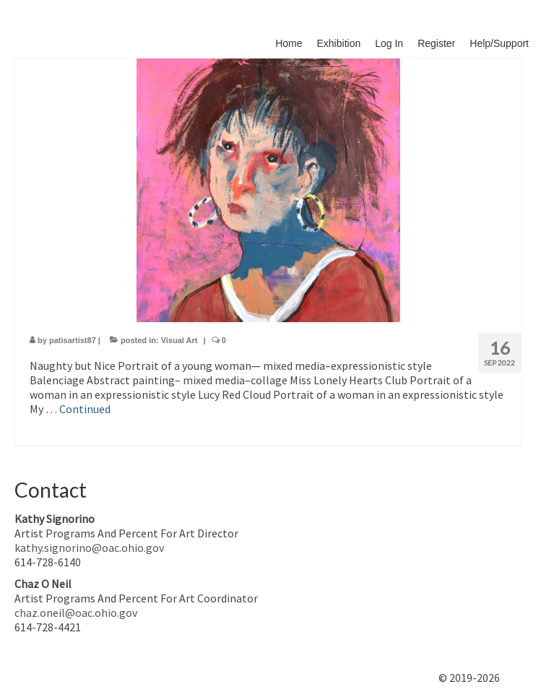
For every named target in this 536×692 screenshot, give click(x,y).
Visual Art (179, 340)
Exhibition (339, 43)
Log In (389, 43)
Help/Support (499, 43)
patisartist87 (72, 340)
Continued (85, 409)
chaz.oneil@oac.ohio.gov (75, 612)
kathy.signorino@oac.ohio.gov (89, 547)
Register (436, 43)
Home (288, 43)
